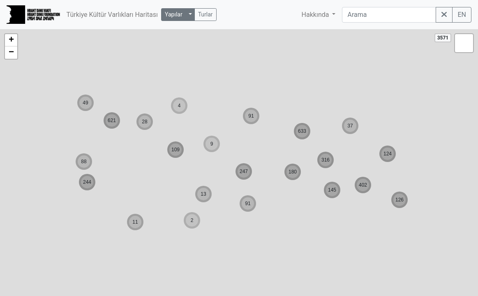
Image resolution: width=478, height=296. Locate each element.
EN (461, 14)
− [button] (11, 52)
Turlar (205, 14)
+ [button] (11, 40)
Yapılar (173, 14)
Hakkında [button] (316, 14)
